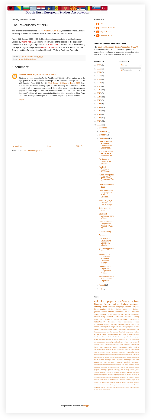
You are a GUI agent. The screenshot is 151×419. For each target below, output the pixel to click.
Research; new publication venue (123, 322)
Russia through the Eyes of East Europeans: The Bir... (106, 178)
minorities (129, 329)
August (102, 285)
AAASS (123, 334)
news (104, 332)
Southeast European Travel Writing (106, 216)
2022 (99, 79)
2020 (99, 86)
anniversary (135, 362)
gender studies (100, 312)
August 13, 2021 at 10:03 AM (44, 74)
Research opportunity (126, 352)
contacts (114, 364)
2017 (99, 97)
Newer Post (17, 146)
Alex (101, 24)
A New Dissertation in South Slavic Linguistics (106, 278)
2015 (99, 104)
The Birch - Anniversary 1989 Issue (104, 169)
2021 (99, 83)
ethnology (103, 327)
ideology (117, 369)
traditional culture (99, 387)
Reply (21, 99)
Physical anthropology (132, 349)
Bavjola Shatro (105, 32)
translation (109, 387)
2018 (99, 93)
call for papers (105, 301)
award (108, 324)
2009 (99, 125)
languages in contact (131, 327)
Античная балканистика (102, 390)
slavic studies (98, 385)
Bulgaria (135, 307)
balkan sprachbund (124, 309)
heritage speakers (107, 369)
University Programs (115, 362)
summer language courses (120, 307)
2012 (99, 114)
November (103, 131)
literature (97, 329)
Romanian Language (113, 354)
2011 (99, 118)
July (101, 289)
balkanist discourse (118, 324)
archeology (129, 314)
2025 (99, 69)
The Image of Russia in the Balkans (105, 161)
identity (111, 312)
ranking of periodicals (101, 382)
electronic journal (106, 367)
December (103, 128)
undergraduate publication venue (123, 387)
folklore (136, 309)
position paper (130, 380)
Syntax (96, 362)
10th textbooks (25, 74)
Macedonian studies (125, 347)
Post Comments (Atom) (32, 151)
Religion (112, 309)
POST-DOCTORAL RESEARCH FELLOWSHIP (106, 153)
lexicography (103, 374)
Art (95, 337)
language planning (126, 372)
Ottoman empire (111, 349)
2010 (99, 121)
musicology (115, 377)
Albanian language (133, 334)
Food (115, 342)
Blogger (86, 406)
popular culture (112, 332)
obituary (122, 380)
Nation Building (105, 232)
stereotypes (113, 385)
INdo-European (125, 344)
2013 (99, 111)
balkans (136, 314)
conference (124, 301)
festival (123, 367)
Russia (107, 357)
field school (120, 327)
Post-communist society (102, 352)
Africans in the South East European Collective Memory (104, 258)
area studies (107, 364)
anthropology (98, 364)
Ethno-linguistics (100, 309)
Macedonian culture (111, 347)
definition (131, 364)
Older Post (80, 146)
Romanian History (100, 354)
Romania (121, 314)
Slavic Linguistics (117, 359)
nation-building (99, 317)
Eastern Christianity (106, 342)
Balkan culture (111, 304)
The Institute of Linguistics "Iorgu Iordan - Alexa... (105, 269)
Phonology (120, 349)
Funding (97, 307)
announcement (99, 324)
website (136, 387)
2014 (99, 107)
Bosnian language (133, 337)
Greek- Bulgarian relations (108, 344)
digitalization (129, 324)
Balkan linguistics (130, 304)
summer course (106, 334)
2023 (99, 76)
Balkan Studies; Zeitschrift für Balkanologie (111, 337)
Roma (137, 352)
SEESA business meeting (118, 357)
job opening (125, 369)
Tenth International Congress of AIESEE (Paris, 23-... (106, 225)
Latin (101, 347)
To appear (103, 235)
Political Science (30, 59)
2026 (99, 65)
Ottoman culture (99, 349)
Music (114, 314)
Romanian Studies (126, 354)
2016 (99, 100)
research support (115, 382)
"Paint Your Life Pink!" (105, 209)
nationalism (119, 312)
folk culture (129, 367)
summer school (122, 385)
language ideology (113, 372)
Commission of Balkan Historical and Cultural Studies (121, 339)
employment (116, 367)
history (21, 59)
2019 (99, 90)
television (131, 385)
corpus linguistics (122, 364)
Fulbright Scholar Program (126, 342)
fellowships (111, 327)
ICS (118, 344)
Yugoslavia (126, 362)
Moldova (136, 347)
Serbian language (105, 359)
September (103, 138)
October (102, 135)
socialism (106, 385)
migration (122, 329)
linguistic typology (113, 374)
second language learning (130, 382)
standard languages (126, 332)
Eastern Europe (106, 314)
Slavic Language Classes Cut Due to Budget (105, 202)
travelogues (116, 334)
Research (115, 352)
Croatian (97, 342)
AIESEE (128, 312)
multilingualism (106, 377)
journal (132, 369)
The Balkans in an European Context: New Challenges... (106, 144)
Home (49, 146)
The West (103, 362)
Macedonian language (103, 319)
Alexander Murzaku (107, 28)
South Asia (135, 359)
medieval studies (125, 374)
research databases (115, 317)
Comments (126, 70)
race (137, 380)
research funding (132, 317)
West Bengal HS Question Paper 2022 (64, 83)
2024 (99, 72)
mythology (123, 377)
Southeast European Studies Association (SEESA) (118, 47)
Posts (124, 66)
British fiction (98, 339)
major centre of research (109, 329)
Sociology (127, 359)
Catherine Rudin (105, 35)
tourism (136, 385)
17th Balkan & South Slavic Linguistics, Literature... (105, 242)
